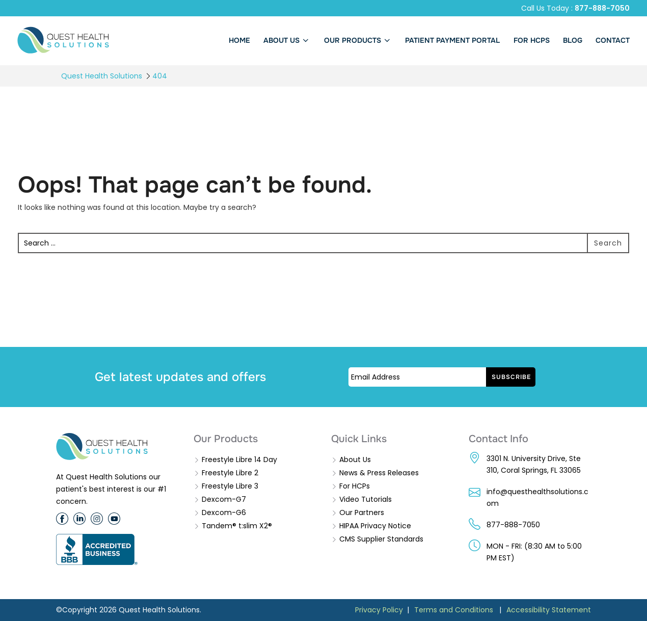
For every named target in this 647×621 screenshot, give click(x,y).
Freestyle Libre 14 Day (239, 459)
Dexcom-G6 (224, 512)
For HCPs (354, 486)
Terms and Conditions (453, 610)
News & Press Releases (379, 473)
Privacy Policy (379, 610)
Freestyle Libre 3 (230, 486)
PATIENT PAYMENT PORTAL (452, 40)
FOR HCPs (532, 40)
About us (287, 40)
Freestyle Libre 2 (230, 473)
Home (239, 40)
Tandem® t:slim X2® (237, 526)
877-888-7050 (602, 8)
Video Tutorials (365, 499)
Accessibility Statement (548, 610)
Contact (613, 40)
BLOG (572, 40)
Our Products (358, 40)
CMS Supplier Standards (381, 539)
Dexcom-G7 (224, 499)
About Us (355, 459)
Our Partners (361, 512)
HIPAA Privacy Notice (375, 526)
